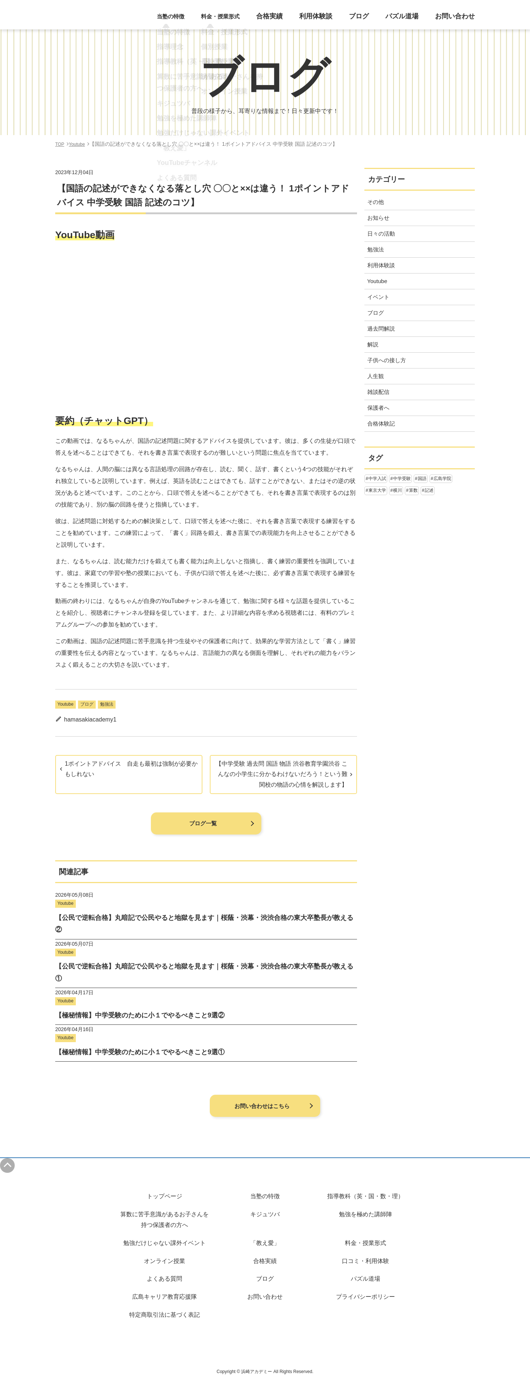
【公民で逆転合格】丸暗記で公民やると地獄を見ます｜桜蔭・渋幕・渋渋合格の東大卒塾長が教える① (204, 972)
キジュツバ (265, 1214)
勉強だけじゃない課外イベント (164, 1243)
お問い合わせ (458, 19)
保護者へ (378, 408)
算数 (413, 490)
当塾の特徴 (265, 1196)
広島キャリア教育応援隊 (164, 1297)
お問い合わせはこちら (261, 1105)
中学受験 (402, 478)
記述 (429, 490)
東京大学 (377, 490)
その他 (375, 202)
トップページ (164, 1196)
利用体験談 (334, 19)
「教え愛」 (265, 1243)
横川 (397, 490)
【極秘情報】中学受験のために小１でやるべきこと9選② (140, 1015)
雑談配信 (378, 392)
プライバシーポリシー (365, 1297)
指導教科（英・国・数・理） (365, 1196)
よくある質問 (164, 1279)
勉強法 (106, 704)
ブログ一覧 (202, 823)
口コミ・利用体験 (365, 1261)
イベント (378, 297)
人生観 (375, 376)
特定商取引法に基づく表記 (164, 1315)
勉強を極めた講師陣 (365, 1214)
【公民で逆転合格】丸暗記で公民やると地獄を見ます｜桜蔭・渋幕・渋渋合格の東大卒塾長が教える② (204, 923)
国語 (422, 478)
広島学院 (442, 478)
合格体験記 (381, 423)
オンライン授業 (164, 1261)
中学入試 (377, 478)
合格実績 (293, 19)
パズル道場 (411, 19)
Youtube (65, 704)
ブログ (372, 19)
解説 (372, 344)
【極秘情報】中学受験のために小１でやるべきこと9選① (140, 1052)
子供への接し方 (386, 360)
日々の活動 (381, 233)
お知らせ (378, 218)
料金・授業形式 (365, 1243)
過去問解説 (381, 328)
